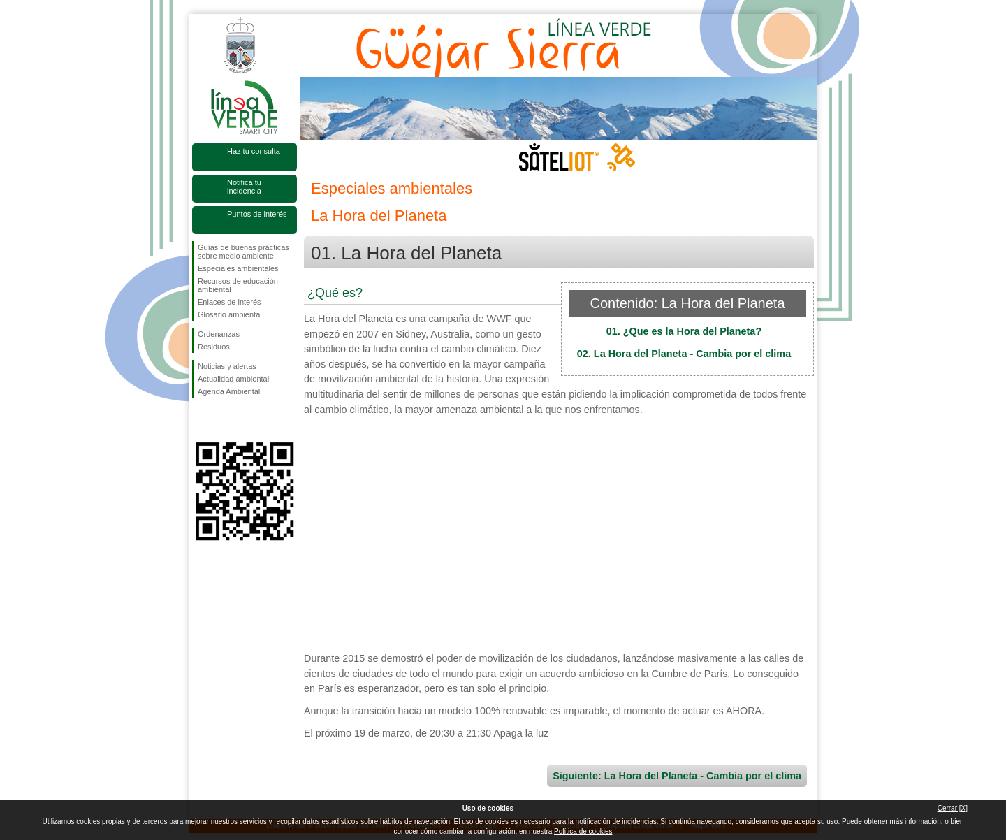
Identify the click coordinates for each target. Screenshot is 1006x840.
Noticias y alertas (227, 366)
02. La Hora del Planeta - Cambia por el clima (684, 353)
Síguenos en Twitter (223, 420)
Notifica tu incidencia (244, 186)
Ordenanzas (219, 334)
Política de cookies (583, 831)
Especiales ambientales (238, 268)
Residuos (214, 346)
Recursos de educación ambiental (238, 285)
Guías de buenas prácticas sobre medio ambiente (243, 251)
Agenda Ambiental (229, 391)
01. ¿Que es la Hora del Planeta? (683, 331)
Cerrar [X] (953, 808)
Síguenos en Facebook (200, 420)
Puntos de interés (257, 214)
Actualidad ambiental (233, 379)
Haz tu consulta (253, 151)
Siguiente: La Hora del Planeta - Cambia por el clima (677, 775)
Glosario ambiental (230, 314)
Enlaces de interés (229, 302)
